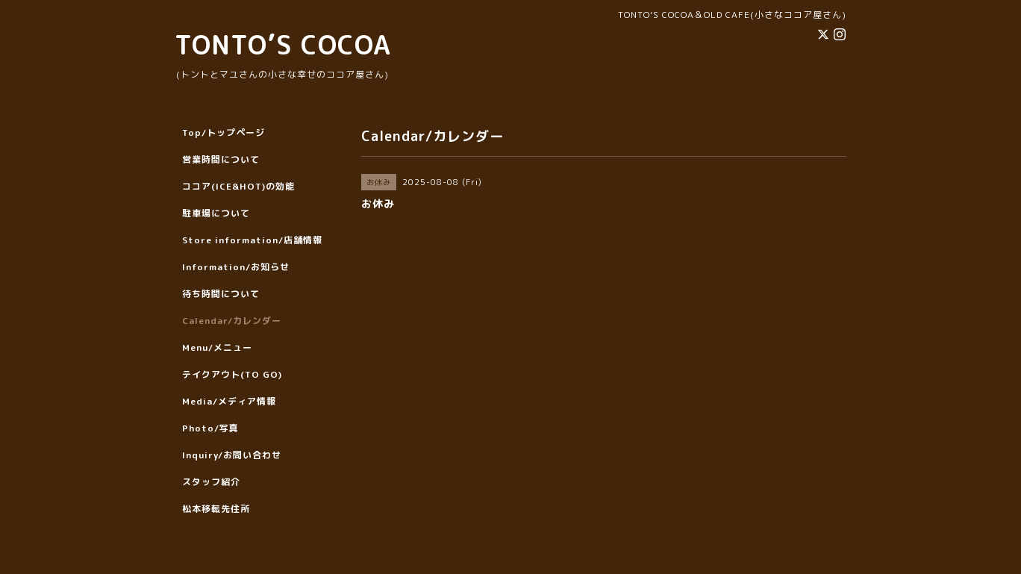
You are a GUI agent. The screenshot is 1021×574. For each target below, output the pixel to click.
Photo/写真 (210, 428)
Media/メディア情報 (229, 401)
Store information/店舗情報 (252, 240)
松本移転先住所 (216, 508)
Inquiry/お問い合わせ (231, 455)
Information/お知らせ (236, 267)
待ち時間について (221, 293)
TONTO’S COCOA (283, 44)
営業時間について (221, 159)
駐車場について (216, 213)
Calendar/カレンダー (231, 320)
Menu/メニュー (217, 347)
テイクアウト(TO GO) (232, 374)
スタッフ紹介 (211, 481)
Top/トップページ (223, 132)
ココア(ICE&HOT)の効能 (238, 186)
